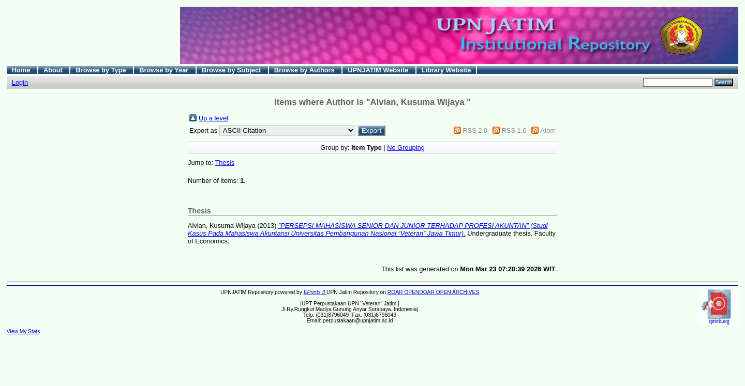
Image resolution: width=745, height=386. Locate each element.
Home (22, 70)
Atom (548, 130)
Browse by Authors (305, 70)
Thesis (224, 162)
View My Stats (23, 331)
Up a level (213, 118)
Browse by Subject (232, 70)
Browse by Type (102, 70)
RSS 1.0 (514, 130)
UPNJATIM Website (379, 70)
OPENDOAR (420, 292)
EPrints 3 (315, 292)
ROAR (396, 292)
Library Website (446, 70)
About (54, 70)
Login (20, 82)
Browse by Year (164, 70)
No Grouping (406, 147)
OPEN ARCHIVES (458, 292)
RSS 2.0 (475, 130)
